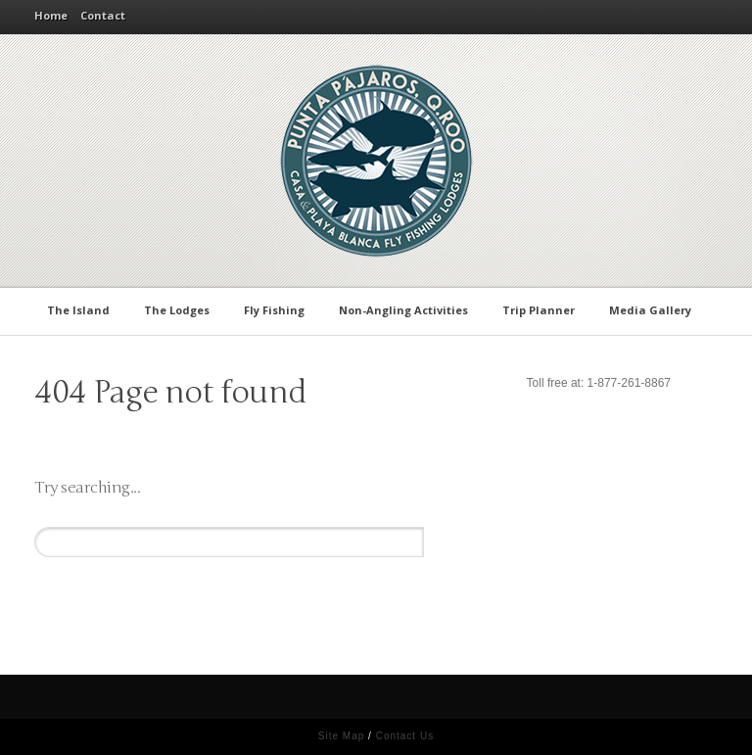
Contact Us (405, 736)
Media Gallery (653, 309)
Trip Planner (542, 309)
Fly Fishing (277, 309)
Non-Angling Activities (407, 309)
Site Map (341, 736)
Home (51, 15)
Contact (102, 15)
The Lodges (180, 309)
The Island (81, 309)
